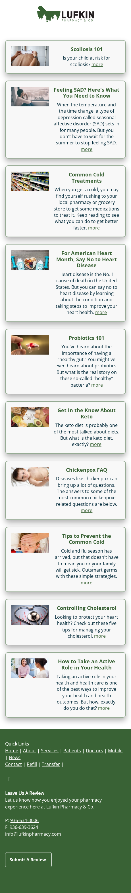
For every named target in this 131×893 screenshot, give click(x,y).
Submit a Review (28, 859)
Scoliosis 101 (87, 49)
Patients (72, 750)
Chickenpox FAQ (86, 469)
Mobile (115, 750)
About (29, 750)
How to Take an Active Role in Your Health (86, 664)
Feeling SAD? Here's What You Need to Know (86, 93)
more (97, 64)
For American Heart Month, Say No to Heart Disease (86, 259)
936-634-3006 (24, 820)
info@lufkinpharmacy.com (33, 834)
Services (50, 750)
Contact (13, 764)
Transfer (51, 764)
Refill (32, 764)
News (14, 757)
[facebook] (9, 778)
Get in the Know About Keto (86, 413)
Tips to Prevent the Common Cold (86, 539)
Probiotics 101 (86, 338)
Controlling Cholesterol (87, 608)
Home (11, 750)
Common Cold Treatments (86, 177)
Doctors (94, 750)
